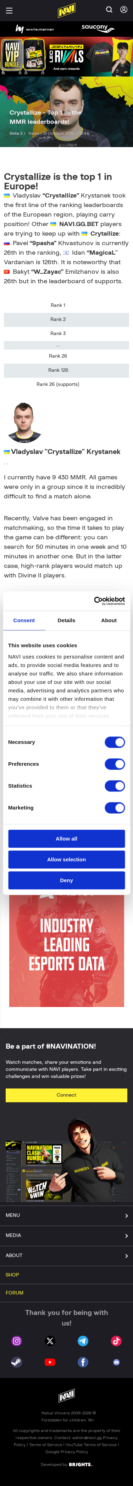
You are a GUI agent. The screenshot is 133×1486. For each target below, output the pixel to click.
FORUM (14, 1293)
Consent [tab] (24, 620)
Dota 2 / (18, 133)
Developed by (66, 1464)
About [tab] (109, 620)
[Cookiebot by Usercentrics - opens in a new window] (95, 601)
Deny (66, 880)
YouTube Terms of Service (91, 1445)
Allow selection (66, 859)
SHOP (12, 1275)
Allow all (66, 839)
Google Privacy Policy (66, 1452)
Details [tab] (67, 620)
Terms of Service (45, 1445)
